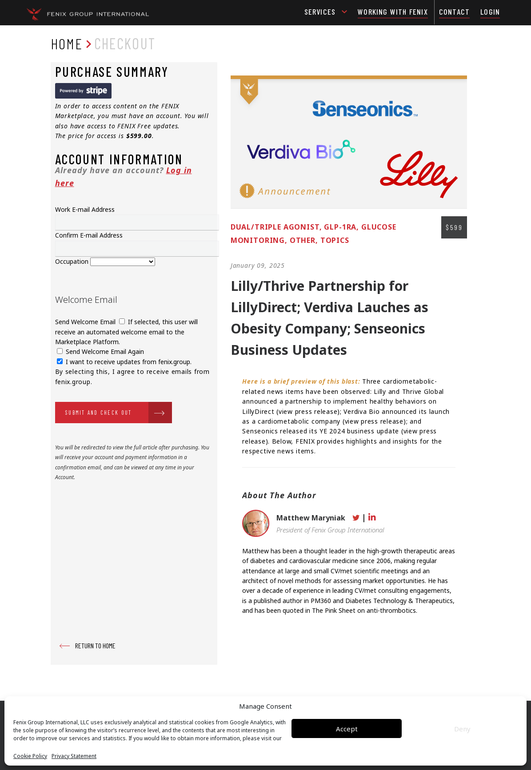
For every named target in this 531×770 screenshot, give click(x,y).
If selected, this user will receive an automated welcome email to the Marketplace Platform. (126, 332)
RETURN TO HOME (95, 645)
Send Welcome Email (86, 322)
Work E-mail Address (85, 209)
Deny (462, 728)
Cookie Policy (30, 756)
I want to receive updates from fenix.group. (124, 361)
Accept (347, 728)
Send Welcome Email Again (100, 351)
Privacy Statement (74, 756)
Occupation (72, 261)
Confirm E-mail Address (89, 235)
